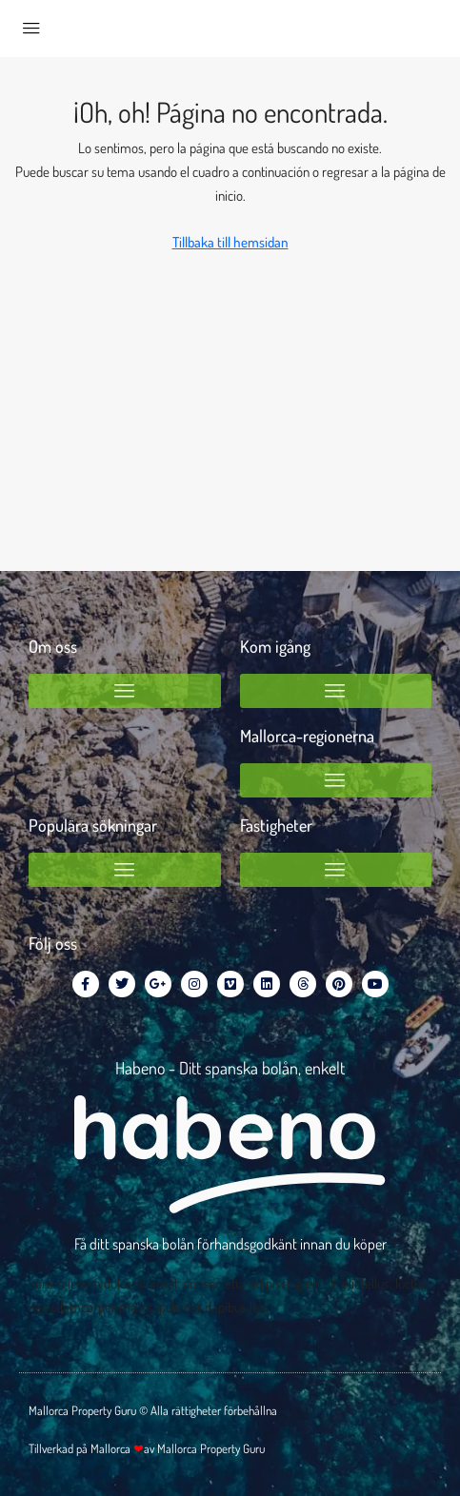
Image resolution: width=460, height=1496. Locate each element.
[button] (125, 691)
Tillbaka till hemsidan (230, 242)
